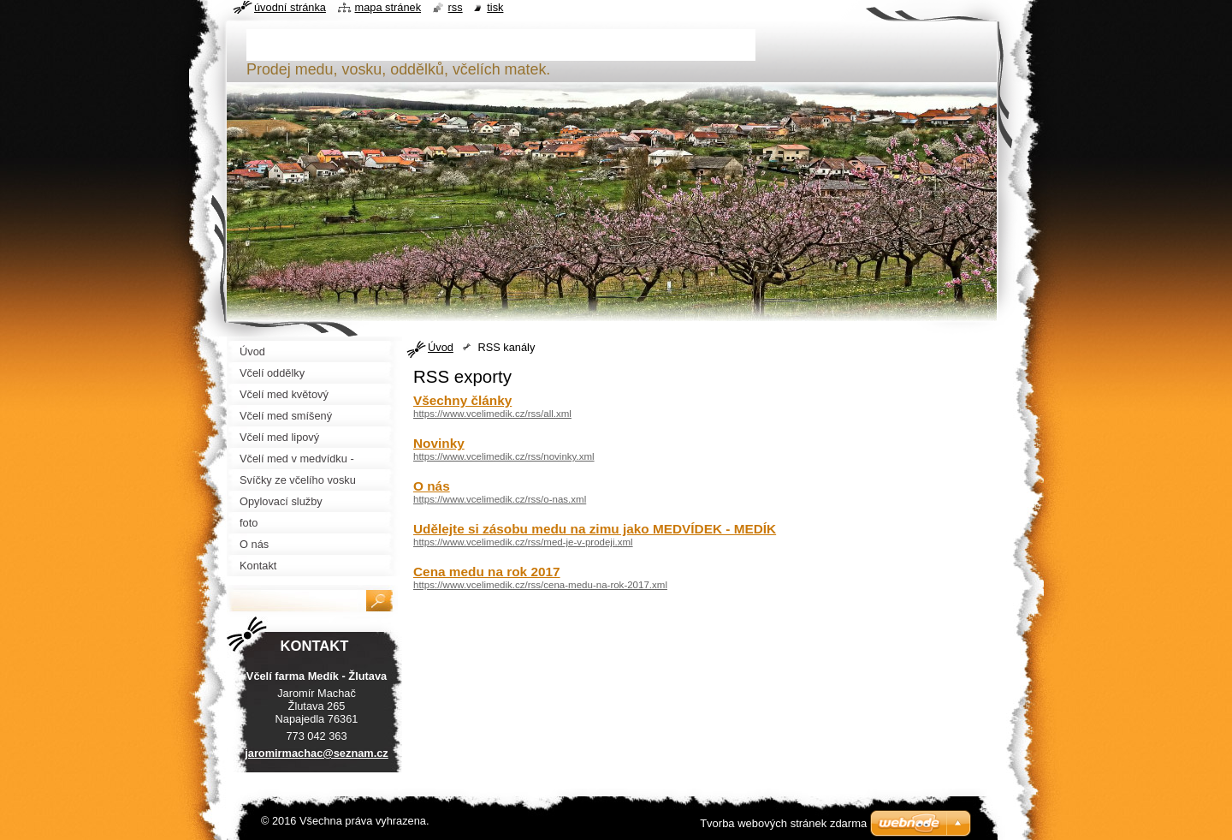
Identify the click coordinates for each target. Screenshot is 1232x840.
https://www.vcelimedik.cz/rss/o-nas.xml (499, 499)
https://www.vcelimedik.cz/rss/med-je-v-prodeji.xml (523, 542)
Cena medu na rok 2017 (486, 571)
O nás (431, 486)
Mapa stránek (388, 7)
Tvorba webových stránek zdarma (783, 823)
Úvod (440, 347)
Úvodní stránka (290, 7)
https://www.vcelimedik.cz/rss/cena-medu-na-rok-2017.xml (540, 585)
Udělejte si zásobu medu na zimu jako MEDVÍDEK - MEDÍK (594, 528)
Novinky (439, 443)
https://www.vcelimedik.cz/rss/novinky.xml (504, 456)
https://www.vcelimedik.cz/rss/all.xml (492, 413)
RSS (455, 7)
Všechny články (462, 400)
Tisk (495, 7)
